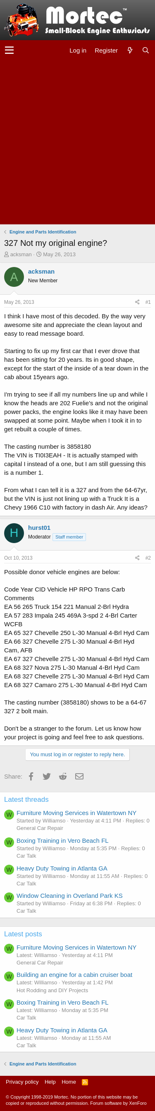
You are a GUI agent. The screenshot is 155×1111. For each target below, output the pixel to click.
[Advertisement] (77, 142)
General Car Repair (40, 828)
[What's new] (130, 50)
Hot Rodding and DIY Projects (52, 990)
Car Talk (26, 856)
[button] (9, 50)
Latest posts (23, 934)
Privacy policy (22, 1082)
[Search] (145, 50)
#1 (148, 302)
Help (50, 1082)
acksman (21, 254)
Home (69, 1082)
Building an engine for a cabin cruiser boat (74, 974)
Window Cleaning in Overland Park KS (70, 895)
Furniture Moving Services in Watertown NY (76, 812)
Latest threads (26, 799)
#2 (148, 558)
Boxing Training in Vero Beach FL (63, 840)
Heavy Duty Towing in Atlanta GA (62, 868)
